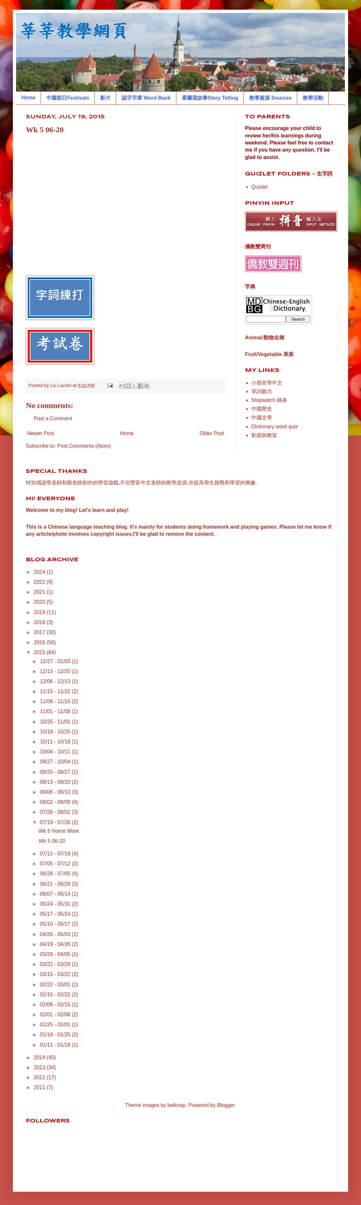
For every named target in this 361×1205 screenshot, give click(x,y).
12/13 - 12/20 (56, 671)
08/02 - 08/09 (56, 802)
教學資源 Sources (270, 98)
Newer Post (40, 433)
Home (28, 97)
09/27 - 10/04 (56, 761)
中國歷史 (261, 409)
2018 (40, 622)
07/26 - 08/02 (56, 812)
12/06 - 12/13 (56, 681)
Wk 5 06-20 (52, 841)
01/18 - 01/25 (56, 1034)
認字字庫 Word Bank (146, 98)
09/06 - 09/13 (56, 792)
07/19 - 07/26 (56, 822)
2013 (40, 1067)
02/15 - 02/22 (56, 994)
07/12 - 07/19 (56, 853)
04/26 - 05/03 (56, 934)
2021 (40, 592)
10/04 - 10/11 (56, 751)
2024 (40, 572)
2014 (40, 1057)
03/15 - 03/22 (56, 974)
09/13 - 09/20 (56, 782)
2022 (40, 582)
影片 (105, 98)
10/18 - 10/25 (56, 731)
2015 (40, 652)
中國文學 (261, 417)
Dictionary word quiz (274, 426)
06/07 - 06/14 (56, 894)
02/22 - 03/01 (56, 984)
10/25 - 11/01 (56, 721)
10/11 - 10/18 (56, 741)
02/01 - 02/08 (56, 1014)
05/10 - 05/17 (56, 924)
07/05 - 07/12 (56, 863)
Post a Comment (53, 418)
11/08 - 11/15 (56, 701)
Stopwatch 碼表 (269, 400)
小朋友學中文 (266, 382)
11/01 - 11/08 (56, 711)
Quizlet (259, 187)
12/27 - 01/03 (56, 661)
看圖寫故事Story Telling (210, 98)
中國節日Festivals (67, 98)
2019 (40, 612)
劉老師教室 (264, 435)
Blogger (225, 1105)
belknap (177, 1105)
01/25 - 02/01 (56, 1024)
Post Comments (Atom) (84, 446)
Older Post (212, 433)
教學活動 (313, 98)
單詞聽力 (261, 391)
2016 (40, 642)
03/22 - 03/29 (56, 964)
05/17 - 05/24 (56, 914)
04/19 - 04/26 (56, 944)
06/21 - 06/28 (56, 884)
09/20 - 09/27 (56, 772)
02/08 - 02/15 (56, 1004)
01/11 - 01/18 (56, 1045)
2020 (40, 602)
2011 (40, 1087)
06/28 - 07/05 (56, 873)
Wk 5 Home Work (59, 831)
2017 (40, 632)
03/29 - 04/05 (56, 954)
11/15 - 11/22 (56, 691)
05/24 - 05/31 (56, 904)
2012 (40, 1077)
